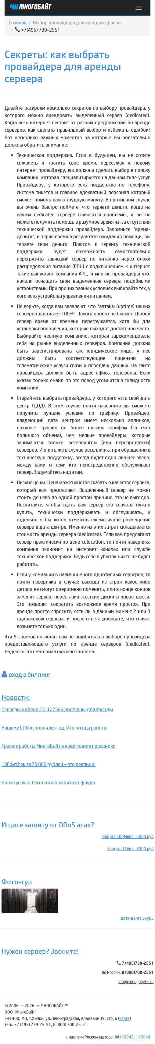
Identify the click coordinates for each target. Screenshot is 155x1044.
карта (124, 1018)
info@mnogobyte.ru (135, 981)
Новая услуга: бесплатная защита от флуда (48, 782)
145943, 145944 (134, 1037)
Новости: (16, 697)
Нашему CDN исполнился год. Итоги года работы (54, 727)
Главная (17, 22)
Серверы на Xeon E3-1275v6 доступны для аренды (57, 709)
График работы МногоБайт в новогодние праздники (59, 745)
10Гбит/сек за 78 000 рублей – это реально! (49, 764)
